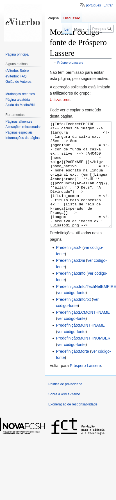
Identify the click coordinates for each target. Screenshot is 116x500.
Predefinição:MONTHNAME (80, 346)
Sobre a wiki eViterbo (64, 415)
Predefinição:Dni (70, 281)
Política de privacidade (65, 405)
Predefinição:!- (68, 268)
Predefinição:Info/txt (73, 320)
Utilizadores (60, 99)
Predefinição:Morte (72, 372)
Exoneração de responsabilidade (72, 425)
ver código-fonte (71, 313)
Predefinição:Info (70, 294)
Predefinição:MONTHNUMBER (83, 359)
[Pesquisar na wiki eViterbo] (102, 29)
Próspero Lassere (70, 62)
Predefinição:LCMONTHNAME (83, 333)
